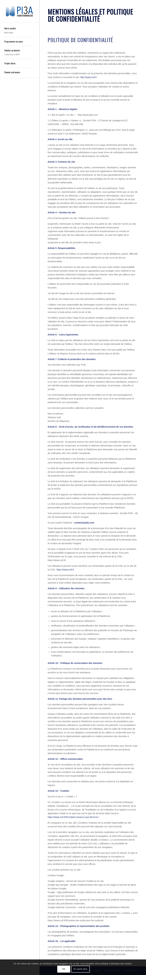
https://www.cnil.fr (65, 569)
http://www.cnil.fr (88, 77)
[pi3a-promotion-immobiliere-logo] (19, 11)
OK (63, 969)
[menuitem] (19, 30)
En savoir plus (80, 969)
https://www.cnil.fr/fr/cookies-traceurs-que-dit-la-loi (73, 817)
